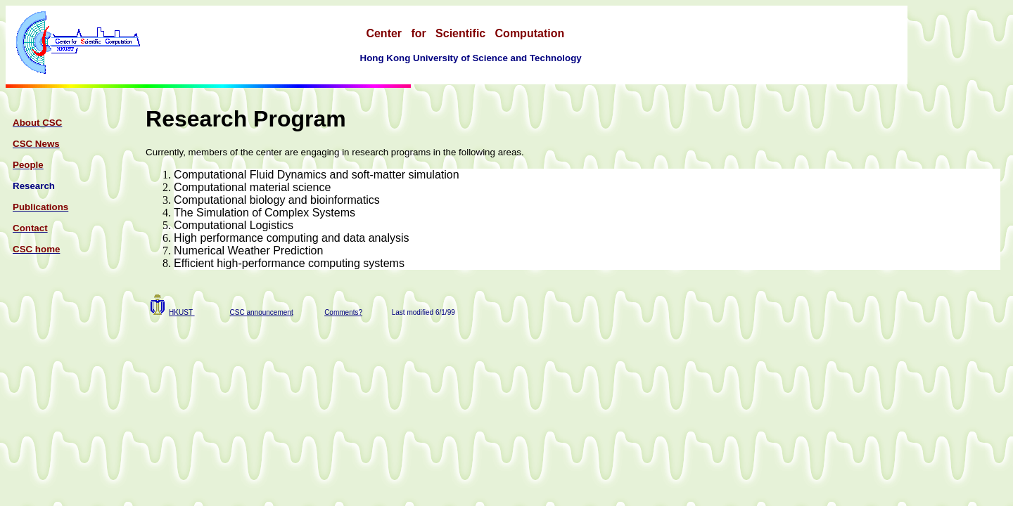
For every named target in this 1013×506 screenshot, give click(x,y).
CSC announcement (261, 312)
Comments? (343, 312)
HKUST (182, 312)
